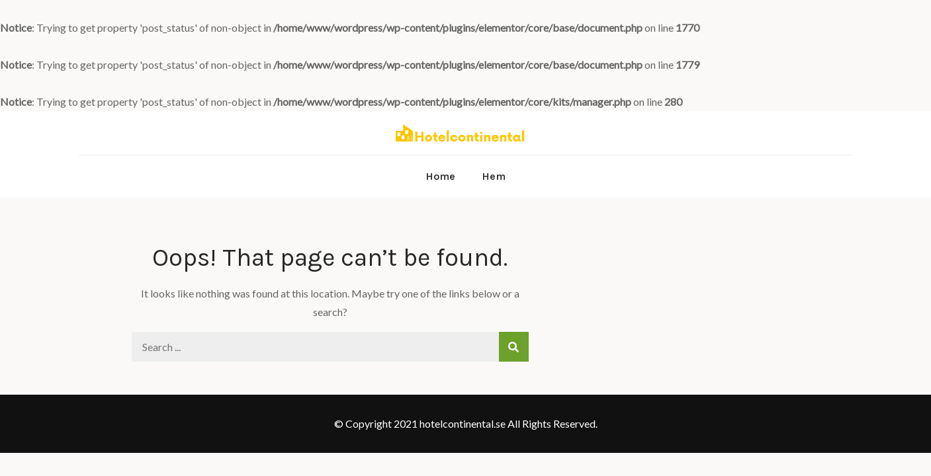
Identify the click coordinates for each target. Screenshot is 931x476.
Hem (494, 176)
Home (440, 176)
